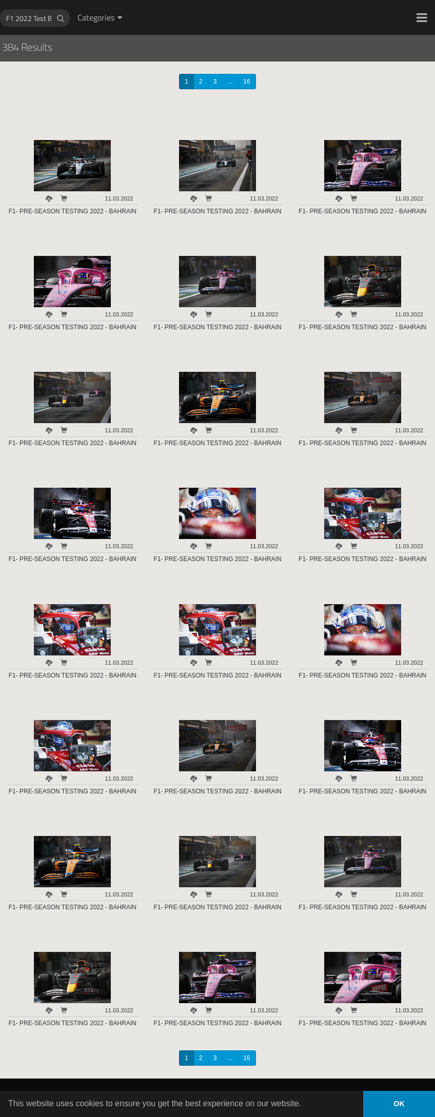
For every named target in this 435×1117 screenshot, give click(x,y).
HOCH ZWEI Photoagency (201, 0)
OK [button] (399, 1104)
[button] (421, 17)
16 (246, 81)
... (229, 81)
